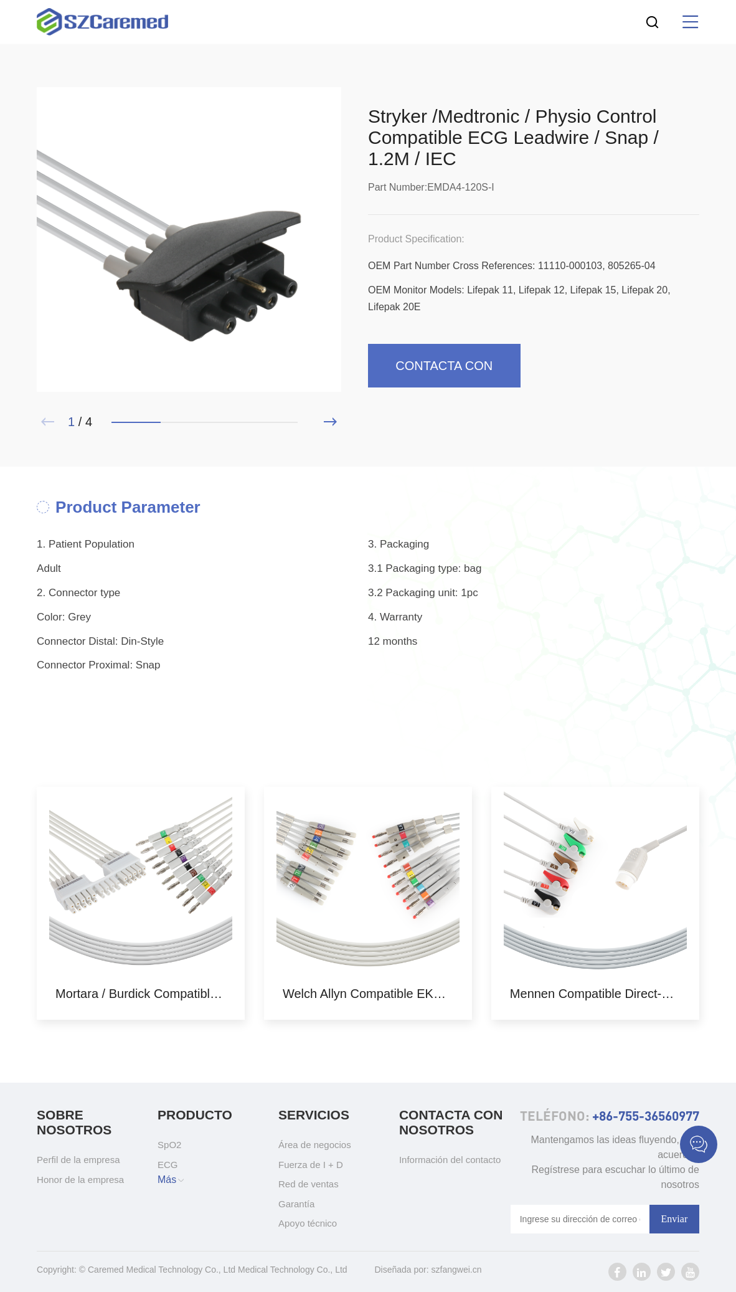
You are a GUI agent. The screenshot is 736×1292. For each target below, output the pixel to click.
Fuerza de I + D (310, 1164)
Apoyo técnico (307, 1223)
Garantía (296, 1204)
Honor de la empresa (80, 1179)
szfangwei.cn (457, 1270)
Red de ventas (308, 1184)
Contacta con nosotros (444, 373)
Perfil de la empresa (78, 1159)
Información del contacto (450, 1159)
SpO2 (169, 1144)
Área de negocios (314, 1144)
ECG (168, 1164)
